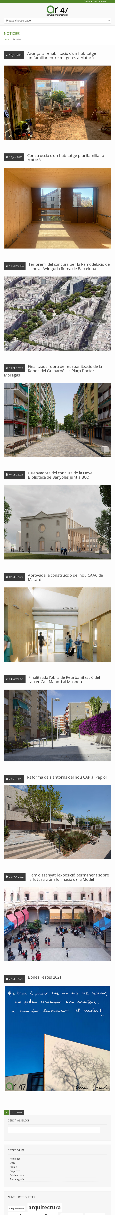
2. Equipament (16, 1208)
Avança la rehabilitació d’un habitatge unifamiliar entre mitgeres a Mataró (61, 55)
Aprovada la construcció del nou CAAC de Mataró (65, 577)
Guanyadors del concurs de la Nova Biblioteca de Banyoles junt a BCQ (60, 475)
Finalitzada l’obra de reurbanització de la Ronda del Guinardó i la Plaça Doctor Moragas (53, 371)
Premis (13, 1167)
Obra (13, 1163)
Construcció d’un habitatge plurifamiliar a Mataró (65, 157)
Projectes (15, 1171)
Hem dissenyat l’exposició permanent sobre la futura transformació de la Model (68, 877)
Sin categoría (17, 1179)
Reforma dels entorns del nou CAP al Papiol (67, 777)
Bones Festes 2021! (45, 977)
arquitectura (44, 1207)
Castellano (100, 1)
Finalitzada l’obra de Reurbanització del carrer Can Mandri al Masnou (64, 679)
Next (19, 1112)
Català (88, 1)
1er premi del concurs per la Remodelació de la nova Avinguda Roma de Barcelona (69, 266)
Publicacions (17, 1175)
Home (6, 39)
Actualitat (15, 1158)
